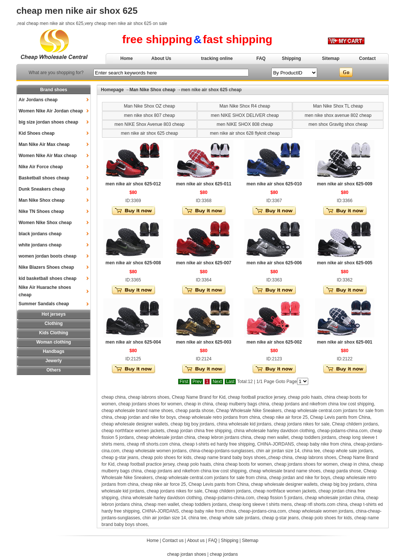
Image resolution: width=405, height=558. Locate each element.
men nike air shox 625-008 (133, 262)
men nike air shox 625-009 (344, 183)
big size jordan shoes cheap (48, 122)
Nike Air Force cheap (41, 166)
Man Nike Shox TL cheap (338, 106)
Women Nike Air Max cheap (48, 155)
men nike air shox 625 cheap (149, 133)
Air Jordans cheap (38, 99)
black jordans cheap (40, 233)
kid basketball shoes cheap (47, 278)
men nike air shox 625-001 (344, 342)
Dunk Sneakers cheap (42, 189)
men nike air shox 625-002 (274, 342)
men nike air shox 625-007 (204, 262)
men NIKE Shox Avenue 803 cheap (150, 124)
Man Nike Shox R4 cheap (245, 106)
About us (195, 540)
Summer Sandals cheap (44, 303)
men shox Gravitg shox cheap (338, 124)
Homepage (112, 89)
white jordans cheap (40, 245)
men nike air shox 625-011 (204, 183)
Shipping (291, 58)
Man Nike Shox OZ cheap (149, 106)
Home (126, 58)
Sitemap (330, 58)
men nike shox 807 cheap (149, 115)
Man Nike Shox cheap (41, 200)
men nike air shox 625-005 (344, 262)
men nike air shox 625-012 (133, 183)
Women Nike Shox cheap (45, 222)
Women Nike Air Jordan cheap (51, 111)
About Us (161, 58)
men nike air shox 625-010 (274, 183)
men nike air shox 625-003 (204, 342)
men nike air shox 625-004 (133, 342)
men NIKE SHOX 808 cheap (245, 124)
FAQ (261, 58)
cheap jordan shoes (186, 554)
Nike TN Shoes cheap (41, 211)
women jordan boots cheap (47, 256)
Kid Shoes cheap (37, 133)
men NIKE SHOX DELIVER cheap (245, 115)
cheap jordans (224, 554)
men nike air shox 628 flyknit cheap (245, 133)
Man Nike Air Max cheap (44, 144)
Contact (367, 58)
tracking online (217, 58)
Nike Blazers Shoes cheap (46, 267)
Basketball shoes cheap (44, 178)
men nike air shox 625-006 (274, 262)
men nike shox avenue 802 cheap (337, 115)
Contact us (173, 540)
